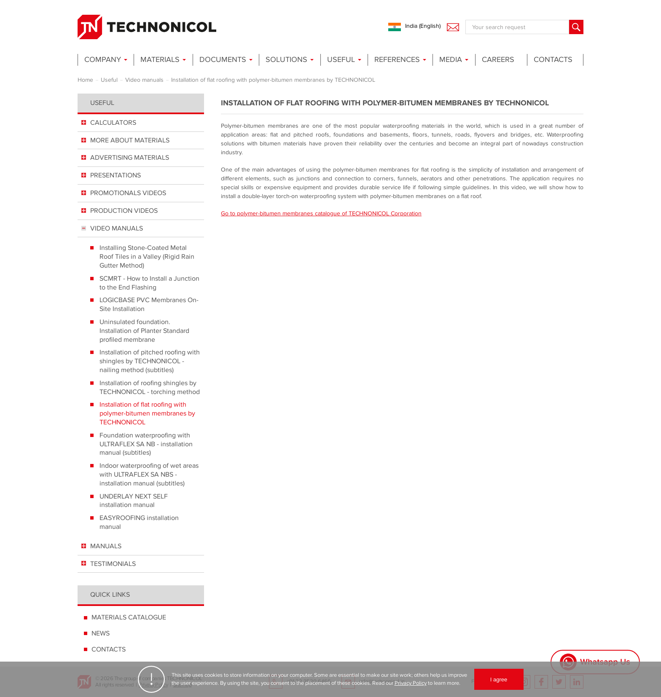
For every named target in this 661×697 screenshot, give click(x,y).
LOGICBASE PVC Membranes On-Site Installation (149, 304)
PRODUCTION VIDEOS (124, 210)
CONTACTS (108, 649)
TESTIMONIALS (113, 564)
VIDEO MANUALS (116, 228)
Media (450, 59)
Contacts (553, 59)
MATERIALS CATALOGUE (128, 617)
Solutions (286, 59)
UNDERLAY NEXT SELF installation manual (133, 500)
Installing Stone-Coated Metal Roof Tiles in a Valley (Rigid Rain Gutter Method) (146, 257)
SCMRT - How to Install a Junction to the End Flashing (149, 283)
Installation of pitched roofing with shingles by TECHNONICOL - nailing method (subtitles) (149, 361)
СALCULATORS (113, 122)
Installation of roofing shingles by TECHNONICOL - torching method (149, 387)
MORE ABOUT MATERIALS (129, 140)
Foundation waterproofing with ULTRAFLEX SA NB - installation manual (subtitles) (146, 444)
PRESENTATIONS (115, 175)
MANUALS (105, 546)
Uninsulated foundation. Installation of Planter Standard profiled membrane (144, 331)
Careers (498, 59)
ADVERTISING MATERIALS (129, 157)
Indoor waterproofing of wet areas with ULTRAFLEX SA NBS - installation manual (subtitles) (149, 474)
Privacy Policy (411, 683)
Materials (160, 59)
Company (102, 59)
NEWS (100, 633)
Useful (341, 59)
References (397, 59)
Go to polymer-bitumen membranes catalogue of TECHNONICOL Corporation (321, 213)
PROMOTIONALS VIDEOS (128, 193)
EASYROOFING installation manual (139, 522)
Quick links (110, 594)
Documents (222, 59)
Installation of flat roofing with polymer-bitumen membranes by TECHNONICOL (147, 413)
